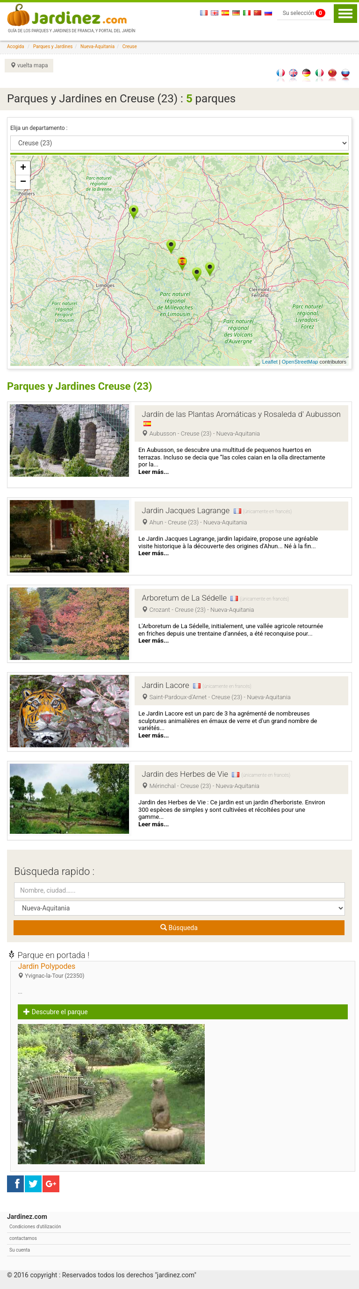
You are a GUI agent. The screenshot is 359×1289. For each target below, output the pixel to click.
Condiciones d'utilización (35, 1226)
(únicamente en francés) (267, 511)
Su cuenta (19, 1250)
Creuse (129, 46)
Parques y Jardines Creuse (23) (79, 386)
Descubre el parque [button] (55, 1012)
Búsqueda (179, 927)
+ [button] (23, 168)
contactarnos (23, 1238)
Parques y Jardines (53, 46)
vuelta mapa (29, 65)
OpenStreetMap (300, 362)
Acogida (15, 46)
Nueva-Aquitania (97, 46)
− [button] (23, 182)
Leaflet (270, 362)
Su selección (304, 13)
